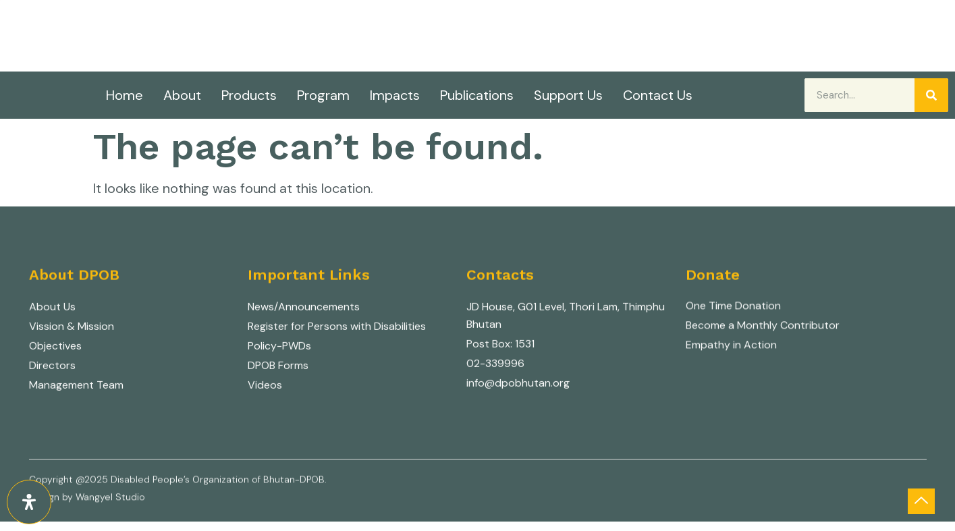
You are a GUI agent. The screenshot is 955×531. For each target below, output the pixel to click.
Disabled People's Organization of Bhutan (267, 17)
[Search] (931, 95)
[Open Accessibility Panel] (29, 502)
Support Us (568, 95)
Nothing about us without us (189, 38)
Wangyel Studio (110, 500)
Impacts (395, 95)
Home (124, 95)
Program (323, 95)
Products (249, 95)
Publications (477, 95)
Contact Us (657, 95)
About (182, 95)
